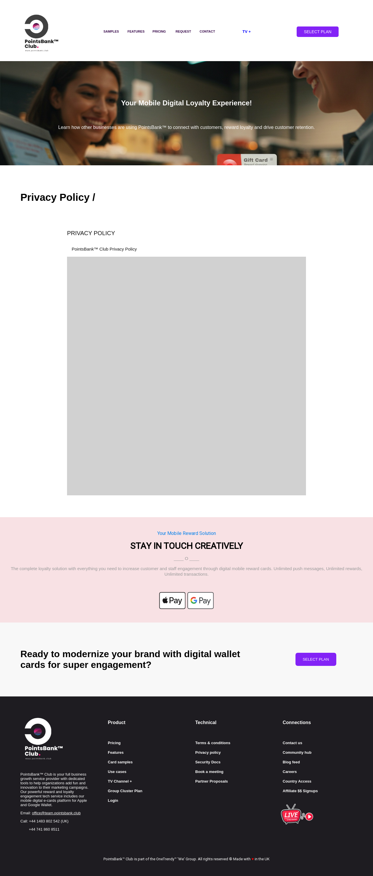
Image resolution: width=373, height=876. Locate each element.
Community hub (297, 752)
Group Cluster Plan (125, 791)
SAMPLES (111, 31)
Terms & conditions (212, 743)
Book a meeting (209, 771)
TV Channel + (120, 781)
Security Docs (208, 762)
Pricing (114, 743)
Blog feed (291, 762)
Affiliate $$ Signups (300, 791)
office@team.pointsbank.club (56, 813)
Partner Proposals (211, 781)
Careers (290, 771)
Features (116, 752)
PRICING (159, 31)
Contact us (292, 743)
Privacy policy (208, 752)
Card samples (120, 762)
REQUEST (183, 31)
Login (113, 800)
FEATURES (136, 31)
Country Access (297, 781)
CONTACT (207, 31)
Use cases (117, 771)
